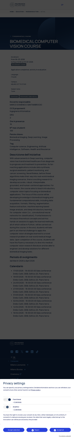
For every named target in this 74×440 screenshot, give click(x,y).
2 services (17, 402)
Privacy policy (35, 390)
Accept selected (14, 430)
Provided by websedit (65, 436)
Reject (37, 430)
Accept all (60, 430)
